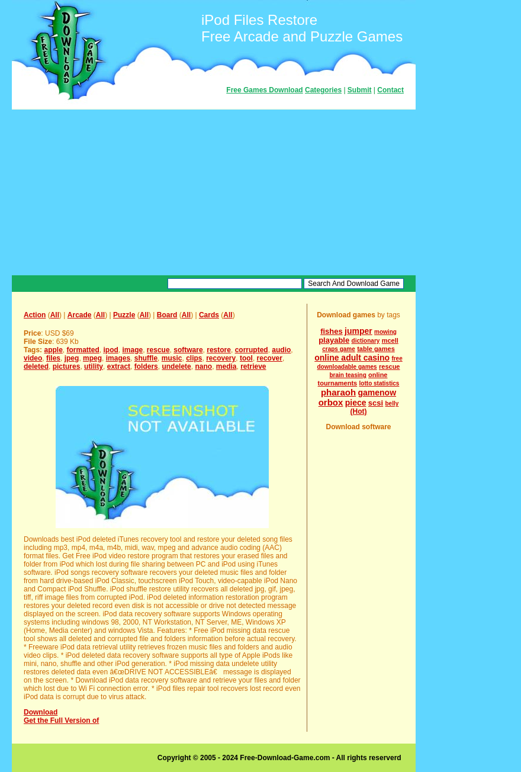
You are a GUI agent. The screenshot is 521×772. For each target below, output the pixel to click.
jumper (358, 331)
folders (146, 366)
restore (219, 350)
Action (35, 315)
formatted (82, 350)
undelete (176, 366)
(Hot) (358, 411)
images (118, 358)
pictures (67, 366)
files (53, 358)
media (226, 366)
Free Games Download (264, 90)
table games (376, 348)
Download (40, 712)
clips (194, 358)
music (172, 358)
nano (203, 366)
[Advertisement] (214, 192)
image (133, 350)
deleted (36, 366)
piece (355, 402)
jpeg (72, 358)
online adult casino (352, 357)
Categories (323, 90)
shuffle (145, 358)
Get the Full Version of (61, 720)
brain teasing (348, 375)
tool (246, 358)
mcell (390, 340)
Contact (390, 90)
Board (167, 315)
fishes (331, 331)
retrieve (253, 366)
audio (281, 350)
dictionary (366, 340)
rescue (158, 350)
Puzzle (124, 315)
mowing (385, 332)
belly (392, 403)
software (187, 350)
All (54, 315)
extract (118, 366)
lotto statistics (379, 383)
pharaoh (338, 392)
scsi (375, 402)
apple (53, 350)
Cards (209, 315)
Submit (360, 90)
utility (93, 366)
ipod (111, 350)
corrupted (251, 350)
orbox (331, 402)
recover (269, 358)
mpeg (92, 358)
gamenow (377, 392)
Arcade (79, 315)
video (33, 358)
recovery (221, 358)
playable (334, 340)
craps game (338, 349)
